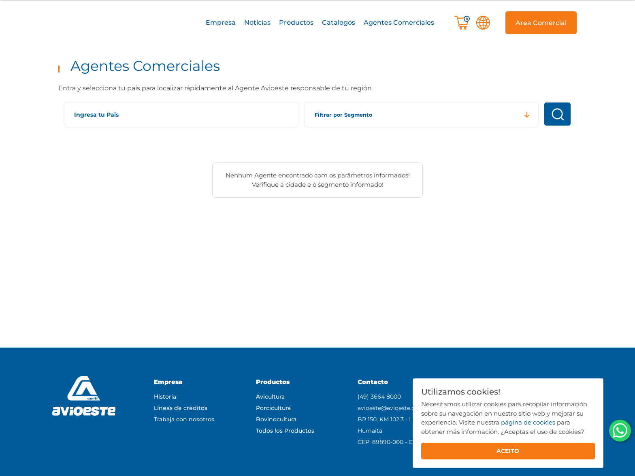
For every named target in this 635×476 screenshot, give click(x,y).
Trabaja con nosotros (184, 419)
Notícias (257, 22)
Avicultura (270, 396)
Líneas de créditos (180, 408)
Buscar (557, 114)
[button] (221, 23)
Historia (165, 396)
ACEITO (507, 451)
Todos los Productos (285, 430)
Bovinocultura (276, 419)
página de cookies (528, 422)
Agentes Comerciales (399, 22)
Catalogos (338, 22)
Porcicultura (273, 408)
